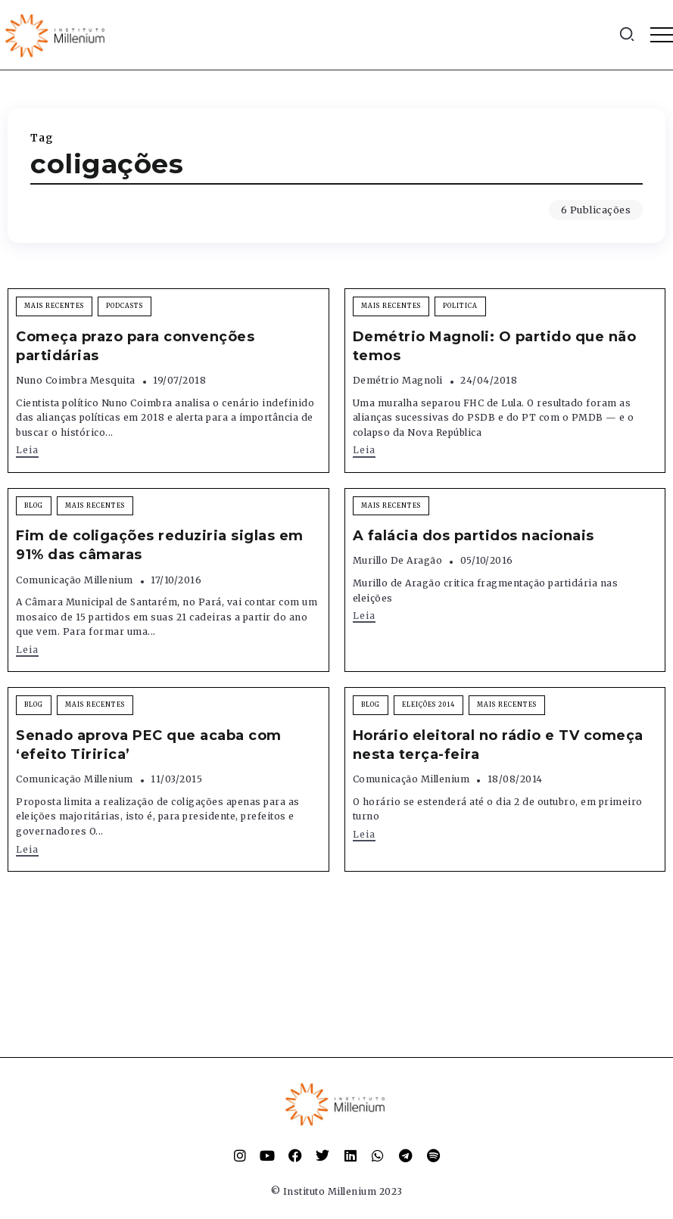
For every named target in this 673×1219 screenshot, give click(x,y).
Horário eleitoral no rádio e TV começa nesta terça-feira (498, 745)
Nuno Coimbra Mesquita (76, 380)
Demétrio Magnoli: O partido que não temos (495, 346)
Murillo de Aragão (398, 560)
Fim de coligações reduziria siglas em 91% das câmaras (160, 545)
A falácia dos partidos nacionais (473, 535)
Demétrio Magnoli (398, 380)
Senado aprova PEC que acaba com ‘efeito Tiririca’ (149, 745)
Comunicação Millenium (74, 580)
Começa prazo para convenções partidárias (135, 346)
